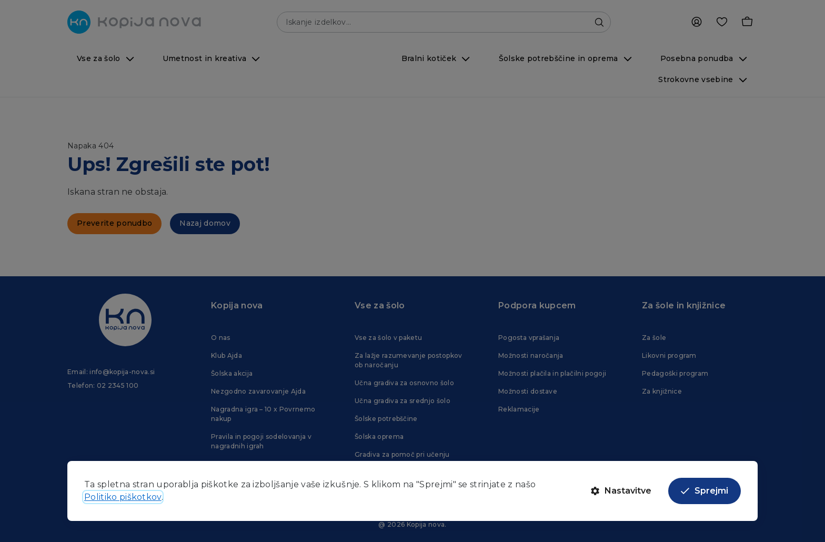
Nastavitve (621, 491)
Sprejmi (704, 491)
